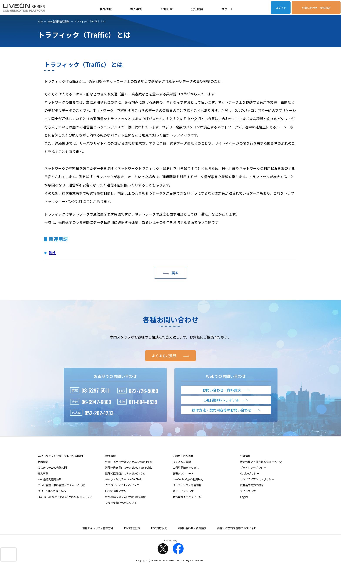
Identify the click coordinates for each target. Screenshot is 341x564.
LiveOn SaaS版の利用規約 (188, 479)
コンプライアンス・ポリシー (257, 479)
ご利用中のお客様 (183, 456)
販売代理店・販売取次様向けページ (261, 461)
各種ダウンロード (183, 473)
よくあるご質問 (182, 461)
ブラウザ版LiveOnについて (121, 502)
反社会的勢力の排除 (252, 485)
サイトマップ (248, 491)
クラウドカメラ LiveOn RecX (122, 485)
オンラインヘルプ (183, 491)
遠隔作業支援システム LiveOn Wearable (128, 467)
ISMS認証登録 (132, 528)
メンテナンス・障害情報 (187, 485)
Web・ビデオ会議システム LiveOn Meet (128, 461)
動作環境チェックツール (187, 497)
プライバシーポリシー (253, 467)
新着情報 (43, 461)
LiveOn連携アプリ (115, 491)
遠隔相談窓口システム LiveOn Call (125, 473)
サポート (227, 9)
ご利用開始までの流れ (186, 467)
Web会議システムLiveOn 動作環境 (125, 497)
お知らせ (166, 9)
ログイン (281, 8)
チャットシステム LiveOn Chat (123, 479)
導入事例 (136, 9)
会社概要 (197, 9)
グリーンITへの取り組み (52, 491)
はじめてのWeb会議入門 (52, 467)
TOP (40, 21)
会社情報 (245, 456)
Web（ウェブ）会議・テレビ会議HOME (61, 456)
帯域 (52, 252)
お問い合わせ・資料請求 (316, 8)
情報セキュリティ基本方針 (97, 528)
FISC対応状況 (159, 528)
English (244, 497)
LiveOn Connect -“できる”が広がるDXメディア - (66, 497)
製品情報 (106, 9)
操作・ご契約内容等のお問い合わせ (238, 528)
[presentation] (8, 554)
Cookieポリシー (249, 473)
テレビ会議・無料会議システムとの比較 (61, 485)
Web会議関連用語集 (58, 21)
